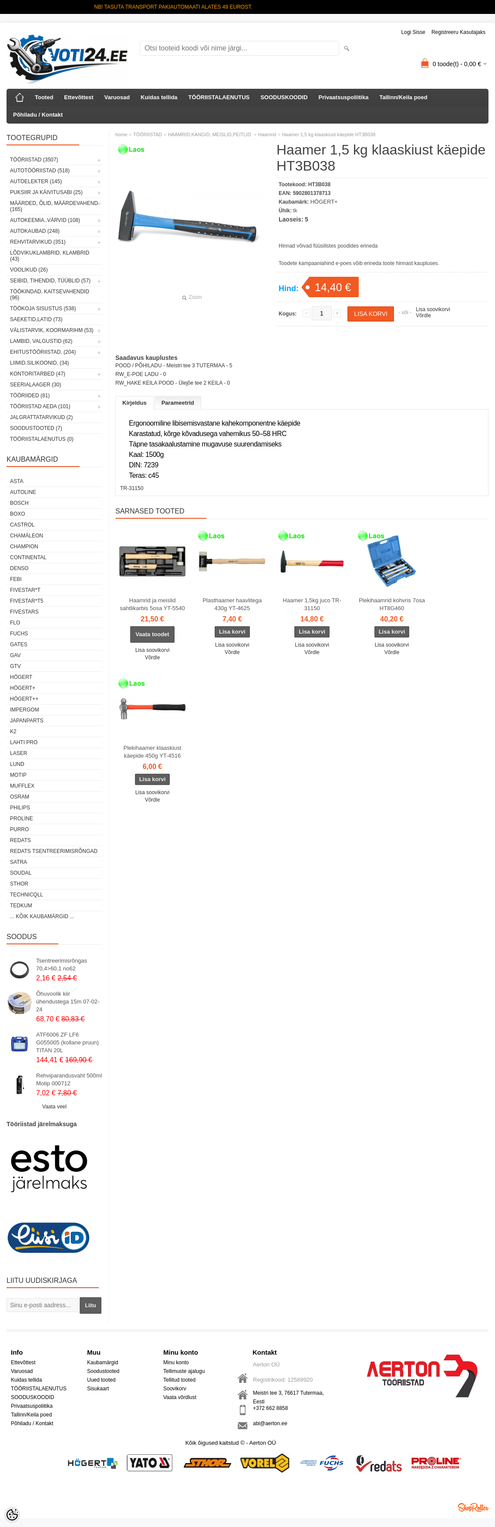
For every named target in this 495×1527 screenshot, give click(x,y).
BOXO (17, 514)
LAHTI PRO (23, 742)
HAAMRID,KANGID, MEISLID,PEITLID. (210, 134)
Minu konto (176, 1362)
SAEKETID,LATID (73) (36, 319)
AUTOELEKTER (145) (36, 181)
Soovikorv (174, 1389)
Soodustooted (103, 1371)
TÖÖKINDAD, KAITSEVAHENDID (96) (49, 295)
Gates (18, 644)
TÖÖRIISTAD (147, 134)
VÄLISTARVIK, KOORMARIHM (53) (52, 330)
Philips (20, 808)
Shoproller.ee (473, 1507)
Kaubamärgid (102, 1362)
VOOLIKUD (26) (29, 270)
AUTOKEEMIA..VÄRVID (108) (45, 220)
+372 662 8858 (270, 1408)
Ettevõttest (78, 97)
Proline (21, 819)
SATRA (18, 862)
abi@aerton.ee (270, 1423)
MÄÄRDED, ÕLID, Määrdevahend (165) (54, 206)
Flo (15, 623)
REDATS (20, 840)
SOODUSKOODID (283, 97)
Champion (24, 547)
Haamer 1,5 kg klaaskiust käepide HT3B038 (329, 134)
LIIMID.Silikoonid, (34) (39, 363)
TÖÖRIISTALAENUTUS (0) (42, 439)
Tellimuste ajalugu (184, 1371)
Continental (28, 557)
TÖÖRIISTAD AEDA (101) (40, 406)
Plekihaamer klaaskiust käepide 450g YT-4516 (153, 752)
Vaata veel (54, 1107)
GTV (15, 666)
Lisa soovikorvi (433, 309)
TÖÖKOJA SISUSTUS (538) (43, 308)
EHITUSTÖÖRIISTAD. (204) (43, 352)
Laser (18, 753)
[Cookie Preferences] (12, 1515)
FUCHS (19, 634)
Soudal (20, 873)
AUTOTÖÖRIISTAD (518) (40, 171)
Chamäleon (26, 536)
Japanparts (27, 721)
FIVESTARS (24, 612)
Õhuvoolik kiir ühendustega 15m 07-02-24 (67, 1001)
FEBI (16, 579)
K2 (13, 731)
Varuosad (117, 97)
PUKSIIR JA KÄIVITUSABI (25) (46, 192)
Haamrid (267, 134)
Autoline (23, 492)
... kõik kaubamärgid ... (42, 916)
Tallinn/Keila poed (403, 97)
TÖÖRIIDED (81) (30, 396)
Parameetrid (178, 402)
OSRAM (19, 797)
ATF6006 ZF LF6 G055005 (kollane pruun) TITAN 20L (67, 1042)
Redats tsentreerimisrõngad (54, 851)
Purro (19, 829)
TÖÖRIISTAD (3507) (34, 160)
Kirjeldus (134, 402)
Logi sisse (413, 32)
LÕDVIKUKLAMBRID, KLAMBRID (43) (49, 256)
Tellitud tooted (179, 1380)
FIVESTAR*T (25, 590)
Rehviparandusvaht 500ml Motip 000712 (69, 1079)
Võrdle (423, 315)
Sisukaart (98, 1389)
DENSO (19, 568)
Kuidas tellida (159, 97)
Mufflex (22, 786)
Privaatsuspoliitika (344, 97)
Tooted (44, 97)
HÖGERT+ (22, 688)
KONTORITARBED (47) (37, 374)
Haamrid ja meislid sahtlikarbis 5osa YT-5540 (152, 604)
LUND (17, 764)
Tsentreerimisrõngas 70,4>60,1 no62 (61, 964)
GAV (15, 655)
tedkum (21, 906)
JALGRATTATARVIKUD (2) (41, 417)
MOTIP (18, 775)
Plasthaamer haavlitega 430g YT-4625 (232, 604)
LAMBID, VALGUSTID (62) (41, 341)
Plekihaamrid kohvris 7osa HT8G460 (392, 604)
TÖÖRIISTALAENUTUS (219, 97)
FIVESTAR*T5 (26, 601)
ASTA (16, 481)
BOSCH (19, 503)
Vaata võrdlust (179, 1397)
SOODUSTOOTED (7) (36, 428)
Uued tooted (101, 1380)
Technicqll (26, 895)
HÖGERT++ (24, 699)
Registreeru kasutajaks (458, 32)
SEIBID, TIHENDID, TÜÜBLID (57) (50, 281)
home (121, 134)
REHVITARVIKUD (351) (38, 242)
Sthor (19, 884)
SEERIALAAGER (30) (35, 385)
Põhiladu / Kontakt (38, 114)
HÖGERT (21, 677)
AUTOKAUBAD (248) (35, 231)
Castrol (22, 525)
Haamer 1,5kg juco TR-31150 (312, 604)
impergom (24, 710)
